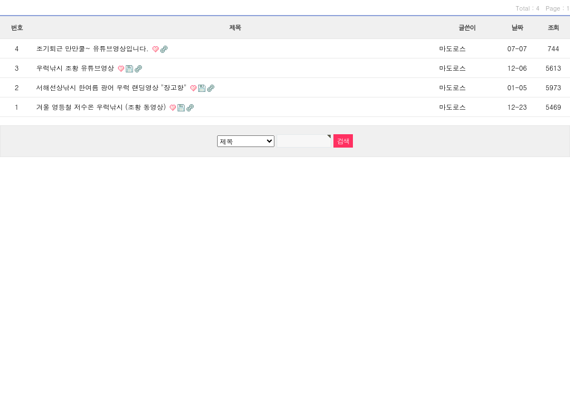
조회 (553, 27)
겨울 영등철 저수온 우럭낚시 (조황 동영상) (102, 106)
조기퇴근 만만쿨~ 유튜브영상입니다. (93, 48)
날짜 (517, 27)
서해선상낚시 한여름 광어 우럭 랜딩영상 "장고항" (112, 87)
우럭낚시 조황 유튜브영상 (76, 67)
